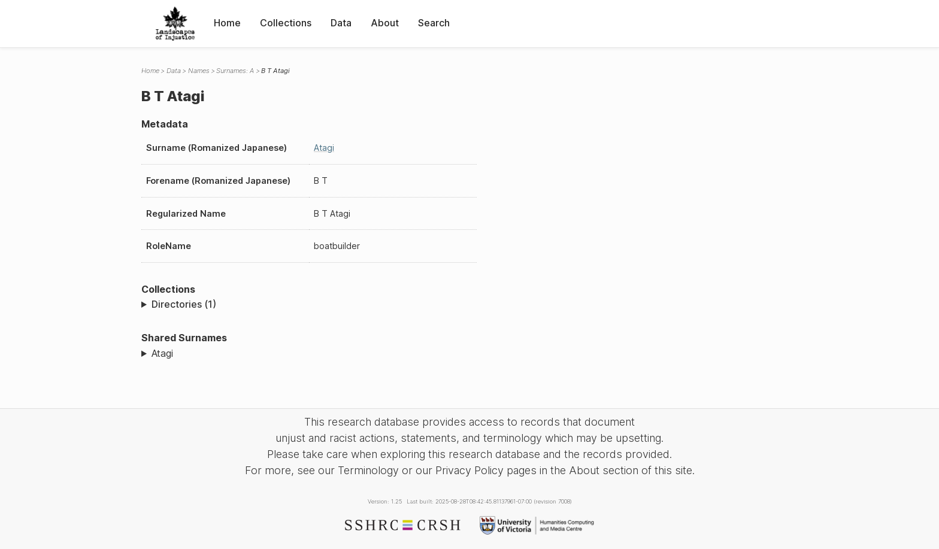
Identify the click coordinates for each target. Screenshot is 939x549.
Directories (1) (184, 304)
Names (199, 70)
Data (341, 23)
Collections (285, 23)
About (385, 23)
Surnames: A (235, 70)
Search (434, 23)
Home (227, 23)
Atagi (324, 147)
